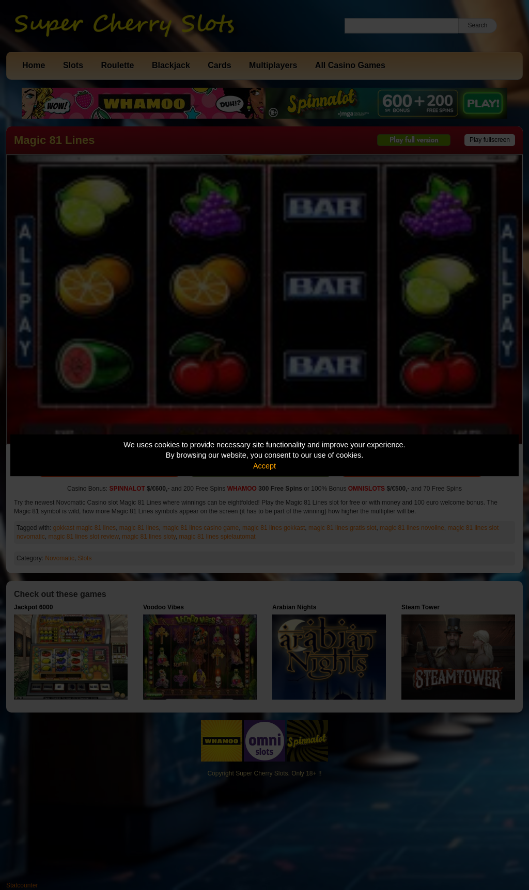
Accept (264, 466)
